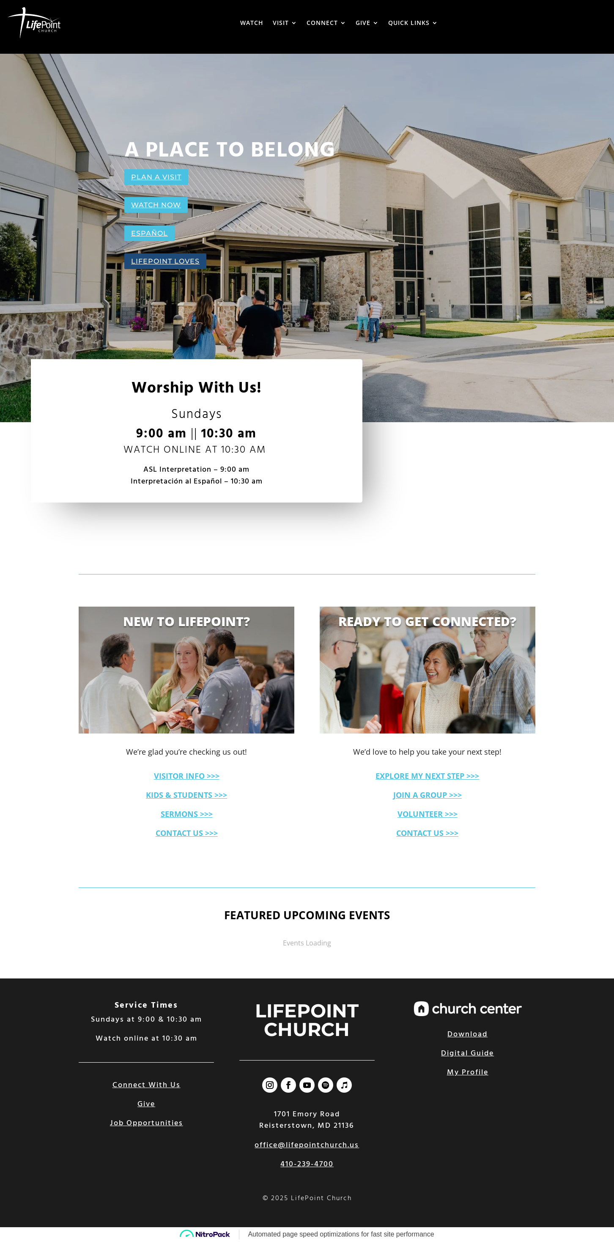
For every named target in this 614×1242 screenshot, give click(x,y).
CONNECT (322, 23)
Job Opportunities (146, 1123)
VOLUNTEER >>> (427, 814)
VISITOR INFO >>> (186, 776)
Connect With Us (146, 1085)
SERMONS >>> (187, 814)
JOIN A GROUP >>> (427, 795)
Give (146, 1104)
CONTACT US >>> (187, 833)
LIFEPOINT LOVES (165, 261)
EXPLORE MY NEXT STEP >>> (427, 776)
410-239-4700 (307, 1164)
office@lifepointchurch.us (307, 1145)
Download (467, 1034)
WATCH (251, 23)
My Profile (467, 1072)
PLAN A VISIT (156, 177)
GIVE (363, 23)
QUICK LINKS (409, 23)
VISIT (281, 23)
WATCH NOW (156, 205)
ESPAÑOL (149, 233)
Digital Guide (467, 1053)
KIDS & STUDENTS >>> (186, 795)
